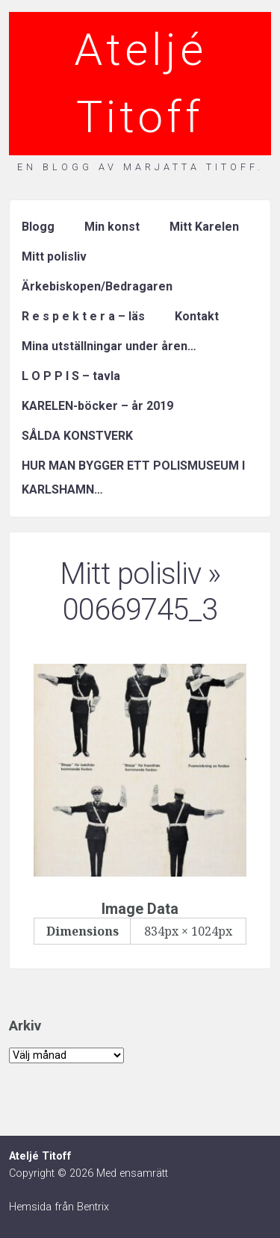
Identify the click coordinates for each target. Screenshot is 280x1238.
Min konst (112, 227)
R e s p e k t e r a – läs (83, 316)
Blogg (38, 227)
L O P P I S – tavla (71, 376)
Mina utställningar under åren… (109, 346)
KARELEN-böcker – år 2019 (97, 406)
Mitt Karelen (204, 227)
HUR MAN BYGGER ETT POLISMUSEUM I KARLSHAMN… (133, 477)
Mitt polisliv (54, 256)
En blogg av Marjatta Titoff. (140, 166)
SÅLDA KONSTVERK (77, 436)
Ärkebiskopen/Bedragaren (97, 286)
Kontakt (197, 316)
